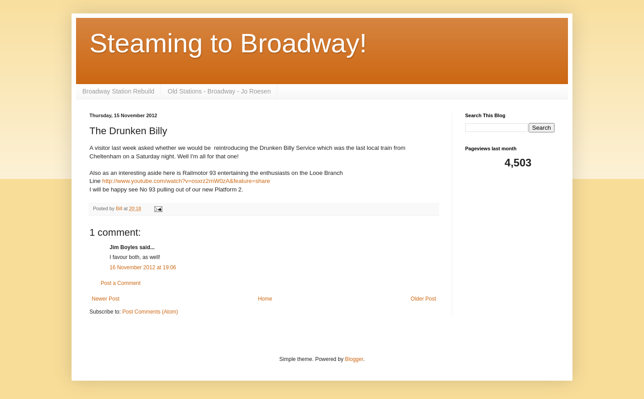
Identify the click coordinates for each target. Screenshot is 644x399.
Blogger (354, 359)
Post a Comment (120, 283)
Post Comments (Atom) (150, 312)
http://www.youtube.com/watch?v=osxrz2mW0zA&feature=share (186, 181)
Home (265, 299)
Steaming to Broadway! (228, 43)
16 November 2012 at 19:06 (143, 267)
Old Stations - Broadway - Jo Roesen (219, 91)
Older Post (423, 299)
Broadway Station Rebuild (118, 91)
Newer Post (105, 299)
